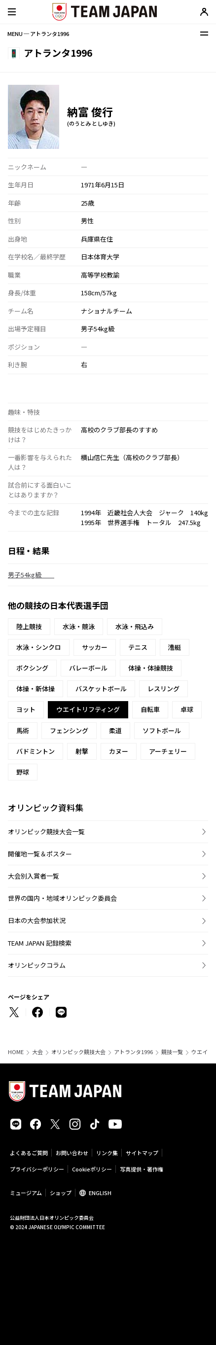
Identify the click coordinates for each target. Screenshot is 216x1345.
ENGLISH (100, 1193)
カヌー (118, 751)
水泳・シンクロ (38, 647)
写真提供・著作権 (141, 1169)
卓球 (186, 709)
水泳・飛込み (134, 626)
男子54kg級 (31, 574)
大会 (37, 1052)
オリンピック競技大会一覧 (46, 831)
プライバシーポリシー (37, 1169)
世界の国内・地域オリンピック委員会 (62, 898)
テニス (137, 647)
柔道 (115, 730)
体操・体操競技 (150, 667)
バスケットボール (101, 688)
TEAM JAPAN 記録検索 (40, 943)
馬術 (22, 730)
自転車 (150, 709)
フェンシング (69, 730)
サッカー (95, 647)
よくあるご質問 (29, 1153)
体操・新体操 (35, 688)
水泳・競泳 (79, 626)
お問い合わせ (72, 1153)
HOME (16, 1052)
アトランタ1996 (133, 1052)
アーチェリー (168, 751)
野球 (22, 772)
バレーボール (88, 667)
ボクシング (32, 667)
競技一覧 (172, 1052)
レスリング (163, 688)
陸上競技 (29, 626)
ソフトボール (162, 730)
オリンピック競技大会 (78, 1052)
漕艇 (174, 647)
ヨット (26, 709)
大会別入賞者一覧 (33, 876)
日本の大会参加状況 (37, 920)
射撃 (81, 751)
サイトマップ (142, 1153)
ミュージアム (26, 1193)
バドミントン (35, 751)
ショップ (61, 1193)
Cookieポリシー (92, 1169)
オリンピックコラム (37, 965)
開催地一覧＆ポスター (40, 853)
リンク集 (107, 1153)
